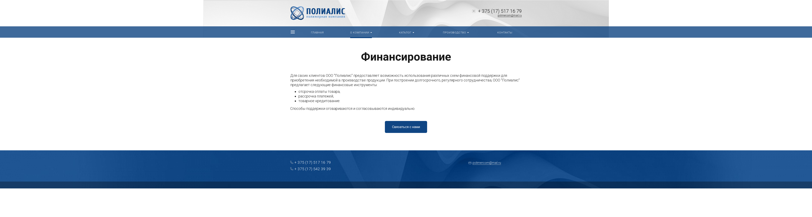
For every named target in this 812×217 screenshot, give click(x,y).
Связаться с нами (406, 127)
